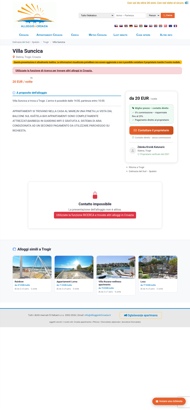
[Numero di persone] (153, 15)
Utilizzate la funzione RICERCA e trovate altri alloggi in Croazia (95, 215)
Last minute (120, 34)
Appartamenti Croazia (49, 34)
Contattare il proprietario (151, 130)
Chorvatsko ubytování (110, 322)
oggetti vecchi (55, 322)
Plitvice (96, 322)
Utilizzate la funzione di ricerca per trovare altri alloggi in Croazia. (54, 70)
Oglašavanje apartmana (140, 315)
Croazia (24, 34)
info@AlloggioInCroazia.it (98, 315)
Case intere (143, 34)
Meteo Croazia (98, 34)
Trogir (46, 42)
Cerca (167, 15)
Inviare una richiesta (169, 401)
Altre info (166, 34)
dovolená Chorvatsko (131, 322)
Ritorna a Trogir (135, 167)
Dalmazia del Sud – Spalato (26, 42)
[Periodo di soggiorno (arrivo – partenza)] (130, 15)
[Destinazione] (96, 15)
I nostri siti (68, 322)
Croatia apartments (82, 322)
